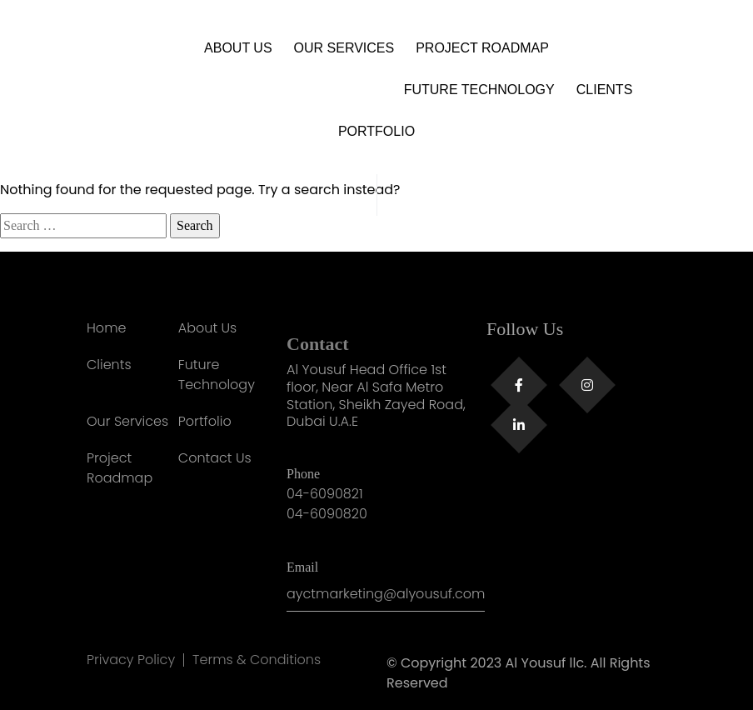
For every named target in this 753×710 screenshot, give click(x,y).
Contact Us (215, 458)
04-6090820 (327, 513)
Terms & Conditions (256, 660)
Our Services (344, 48)
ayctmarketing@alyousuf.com (386, 593)
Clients (604, 89)
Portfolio (376, 131)
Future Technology (479, 89)
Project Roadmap (482, 48)
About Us (238, 48)
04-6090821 (325, 493)
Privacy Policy (131, 660)
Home (106, 328)
